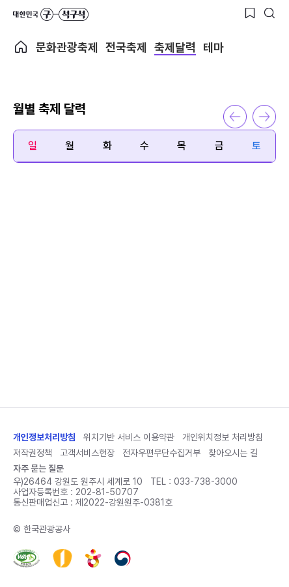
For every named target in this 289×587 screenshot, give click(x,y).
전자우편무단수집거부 (161, 453)
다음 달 (264, 116)
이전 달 (235, 116)
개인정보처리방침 (44, 437)
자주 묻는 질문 (38, 468)
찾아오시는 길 (233, 453)
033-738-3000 (206, 481)
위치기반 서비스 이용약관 (128, 437)
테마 (213, 47)
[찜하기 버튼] (249, 13)
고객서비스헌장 (87, 453)
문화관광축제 (67, 47)
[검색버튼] (269, 13)
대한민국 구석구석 (51, 14)
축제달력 (175, 47)
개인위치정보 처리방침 (222, 437)
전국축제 (126, 47)
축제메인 (21, 47)
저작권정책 (32, 453)
